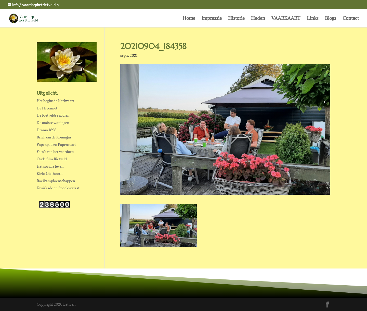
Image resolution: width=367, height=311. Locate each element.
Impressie (212, 19)
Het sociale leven (50, 166)
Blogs (330, 19)
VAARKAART (285, 19)
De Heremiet (47, 108)
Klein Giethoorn (49, 173)
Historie (236, 19)
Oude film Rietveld (52, 159)
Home (188, 19)
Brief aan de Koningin (54, 137)
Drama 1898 (46, 130)
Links (313, 19)
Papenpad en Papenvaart (56, 144)
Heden (258, 19)
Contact (351, 19)
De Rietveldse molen (53, 115)
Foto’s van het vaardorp (55, 151)
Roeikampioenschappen (56, 181)
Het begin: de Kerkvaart (55, 100)
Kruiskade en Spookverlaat (58, 188)
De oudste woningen (53, 122)
